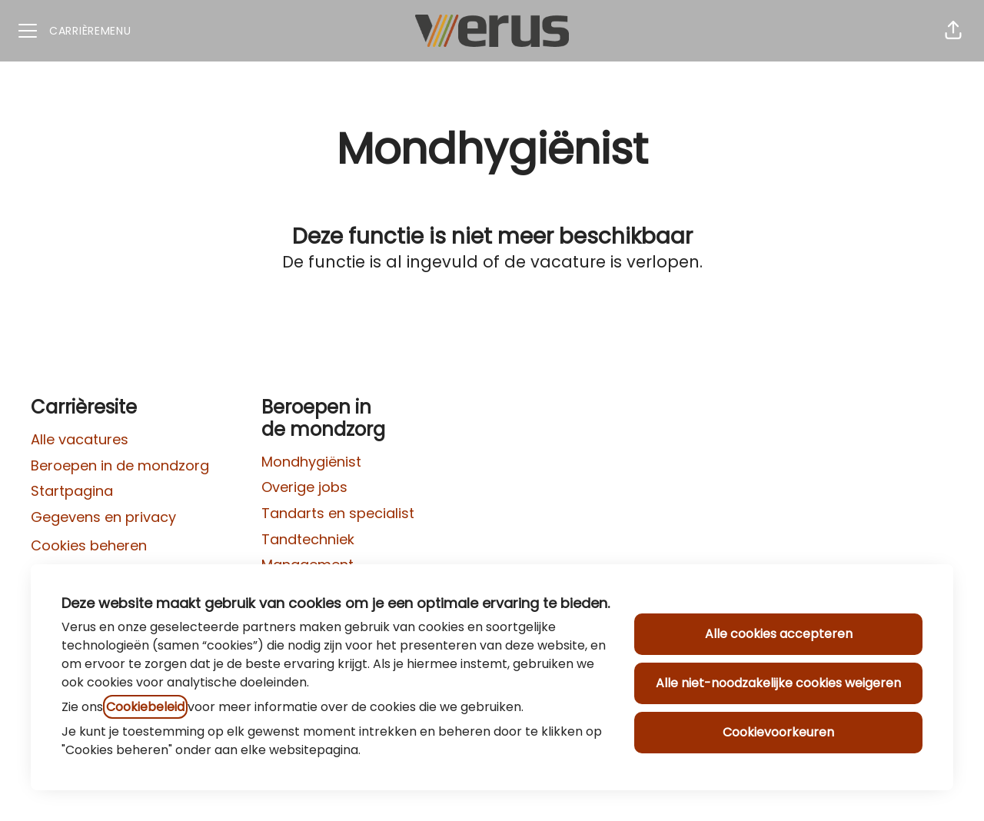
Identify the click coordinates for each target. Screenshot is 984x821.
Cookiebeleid (145, 707)
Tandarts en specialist (337, 513)
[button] (953, 30)
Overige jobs (304, 487)
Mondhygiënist (311, 461)
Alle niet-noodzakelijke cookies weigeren (778, 683)
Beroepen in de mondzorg (120, 465)
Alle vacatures (79, 439)
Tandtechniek (307, 539)
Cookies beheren (89, 545)
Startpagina (72, 490)
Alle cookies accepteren (779, 634)
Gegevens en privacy (103, 517)
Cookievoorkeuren (778, 732)
